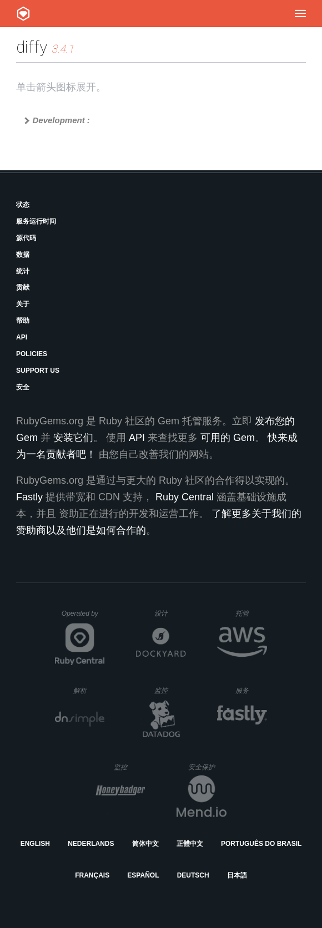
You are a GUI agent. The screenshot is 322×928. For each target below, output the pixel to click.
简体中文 (145, 844)
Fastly (29, 497)
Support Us (37, 370)
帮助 (22, 320)
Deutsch (193, 875)
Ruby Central (184, 497)
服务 (250, 690)
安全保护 (207, 767)
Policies (31, 354)
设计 (170, 613)
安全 (22, 387)
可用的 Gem (227, 437)
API (21, 337)
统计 (22, 271)
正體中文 (190, 844)
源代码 (26, 238)
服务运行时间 (36, 221)
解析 (89, 690)
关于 (22, 304)
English (35, 844)
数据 (22, 254)
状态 (22, 205)
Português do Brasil (261, 844)
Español (143, 875)
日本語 (237, 875)
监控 (170, 690)
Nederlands (91, 844)
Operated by (83, 617)
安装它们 (73, 437)
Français (92, 875)
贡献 (22, 287)
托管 (249, 613)
